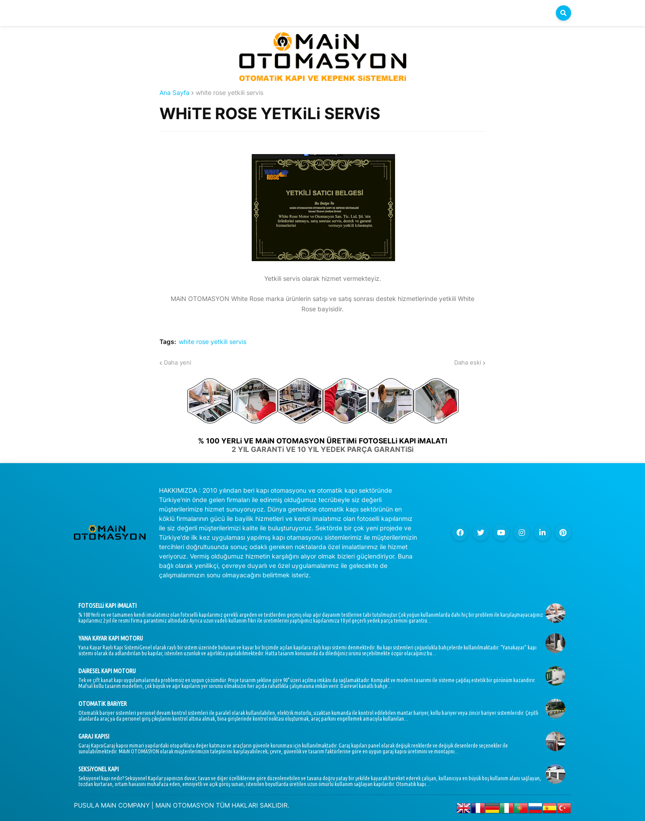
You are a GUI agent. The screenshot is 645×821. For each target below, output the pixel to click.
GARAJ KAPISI (93, 736)
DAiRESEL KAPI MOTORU (107, 671)
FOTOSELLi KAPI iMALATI (107, 605)
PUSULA (86, 805)
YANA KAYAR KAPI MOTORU (110, 638)
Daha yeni (177, 362)
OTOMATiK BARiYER (102, 703)
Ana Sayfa (174, 93)
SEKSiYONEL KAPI (98, 769)
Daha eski (467, 362)
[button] (563, 13)
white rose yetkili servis (229, 93)
